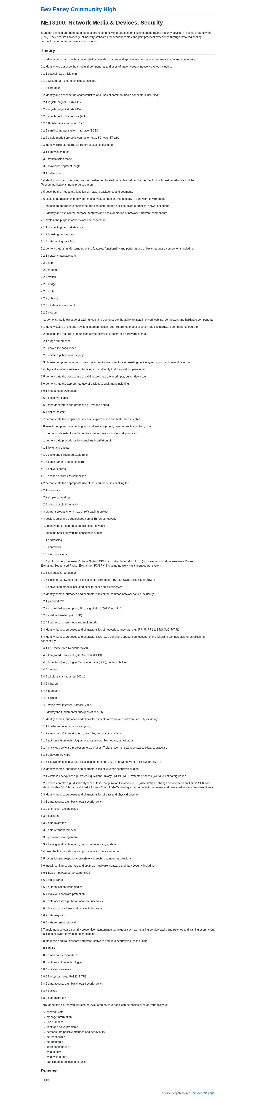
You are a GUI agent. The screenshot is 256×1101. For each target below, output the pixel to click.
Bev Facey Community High (78, 9)
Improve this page (203, 1093)
